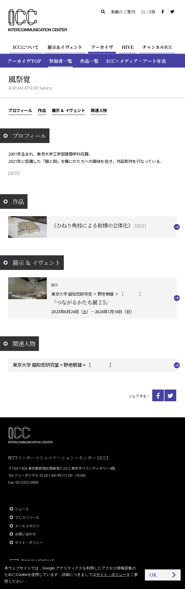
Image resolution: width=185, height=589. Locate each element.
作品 (42, 110)
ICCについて (26, 47)
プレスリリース (27, 517)
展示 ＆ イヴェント (68, 110)
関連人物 (99, 110)
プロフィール (20, 110)
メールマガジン (27, 525)
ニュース (22, 509)
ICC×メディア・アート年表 (136, 61)
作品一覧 (89, 61)
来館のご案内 (123, 12)
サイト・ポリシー (29, 542)
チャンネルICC (157, 47)
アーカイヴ (102, 47)
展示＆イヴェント (64, 47)
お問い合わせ (25, 534)
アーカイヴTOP (24, 61)
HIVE (127, 47)
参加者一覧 (60, 61)
